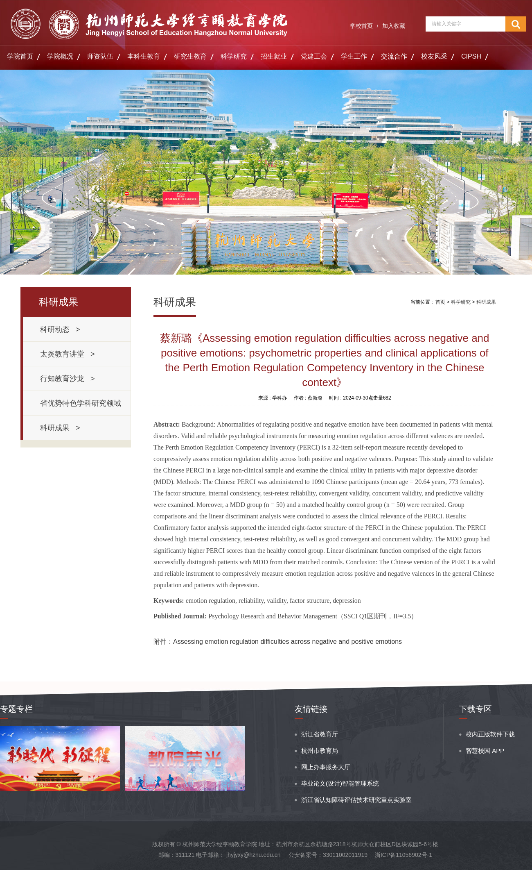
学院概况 (60, 56)
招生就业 (274, 56)
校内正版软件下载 (490, 734)
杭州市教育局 (319, 750)
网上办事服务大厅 (325, 766)
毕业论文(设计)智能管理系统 (340, 783)
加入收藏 (393, 26)
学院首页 (20, 56)
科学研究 (234, 56)
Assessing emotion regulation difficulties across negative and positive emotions (287, 641)
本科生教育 (143, 56)
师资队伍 (100, 56)
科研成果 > (60, 428)
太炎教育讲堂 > (67, 354)
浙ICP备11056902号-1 (403, 855)
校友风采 (434, 56)
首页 (440, 302)
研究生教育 (190, 56)
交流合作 (394, 56)
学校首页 (361, 26)
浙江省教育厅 (319, 734)
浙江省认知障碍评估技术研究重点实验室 (356, 799)
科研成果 (486, 302)
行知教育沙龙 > (67, 379)
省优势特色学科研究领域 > (82, 407)
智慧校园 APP (485, 750)
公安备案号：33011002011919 (328, 855)
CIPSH (471, 56)
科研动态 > (60, 329)
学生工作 (354, 56)
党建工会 (314, 56)
